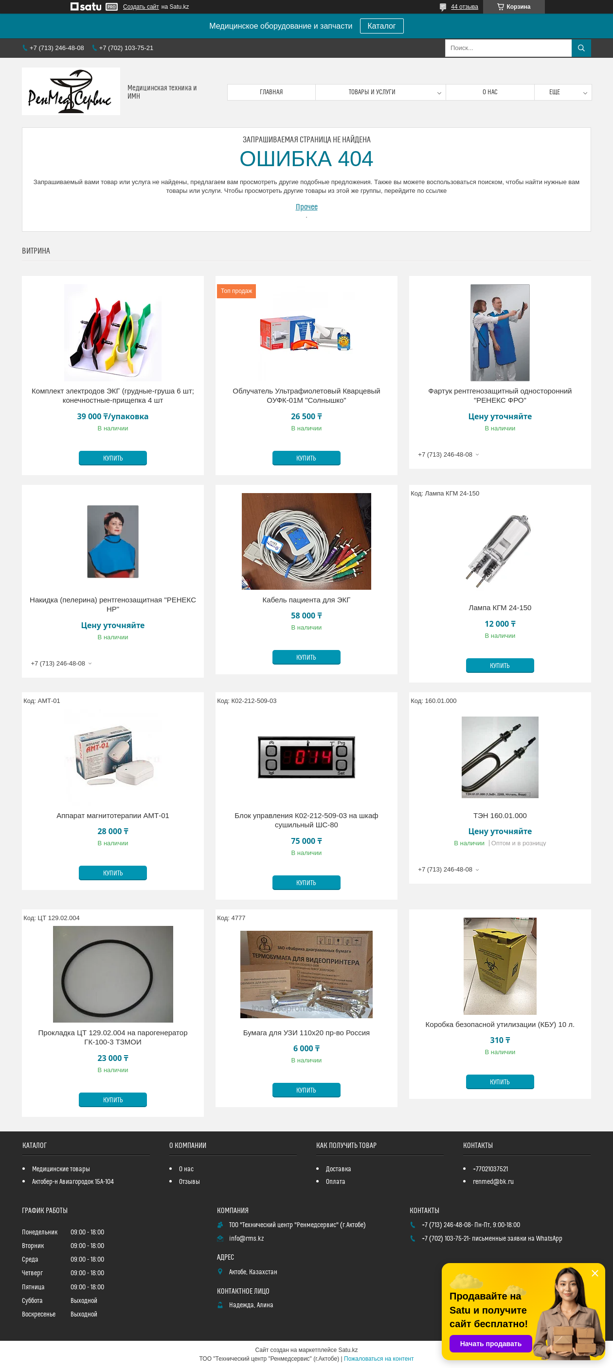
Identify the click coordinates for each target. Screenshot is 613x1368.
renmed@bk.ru (493, 1182)
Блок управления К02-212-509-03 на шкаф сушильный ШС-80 (306, 820)
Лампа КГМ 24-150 (500, 607)
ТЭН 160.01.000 (500, 815)
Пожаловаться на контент (379, 1358)
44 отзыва (464, 6)
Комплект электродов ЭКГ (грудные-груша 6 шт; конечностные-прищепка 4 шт (113, 396)
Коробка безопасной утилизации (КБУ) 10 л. (500, 1024)
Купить (113, 458)
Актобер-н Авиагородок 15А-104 (73, 1182)
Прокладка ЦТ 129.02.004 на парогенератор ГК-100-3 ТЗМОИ (113, 1037)
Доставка (338, 1169)
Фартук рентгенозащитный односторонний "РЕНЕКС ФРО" (500, 396)
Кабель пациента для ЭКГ (307, 600)
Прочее (307, 207)
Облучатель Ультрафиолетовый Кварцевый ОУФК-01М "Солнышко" (306, 396)
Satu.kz (348, 1350)
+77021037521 (490, 1169)
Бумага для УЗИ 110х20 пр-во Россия (306, 1032)
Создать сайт (141, 6)
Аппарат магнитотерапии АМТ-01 (112, 815)
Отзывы (189, 1182)
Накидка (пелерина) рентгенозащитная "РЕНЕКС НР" (113, 605)
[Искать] (581, 48)
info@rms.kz (246, 1239)
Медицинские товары (61, 1169)
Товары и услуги (372, 92)
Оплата (335, 1182)
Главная (271, 92)
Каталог (382, 26)
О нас (490, 92)
